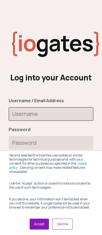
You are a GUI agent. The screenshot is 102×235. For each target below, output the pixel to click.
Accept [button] (39, 224)
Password (19, 129)
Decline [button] (62, 224)
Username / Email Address (36, 101)
